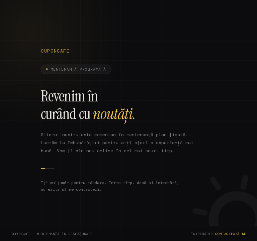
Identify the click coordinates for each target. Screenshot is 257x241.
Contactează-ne (230, 234)
